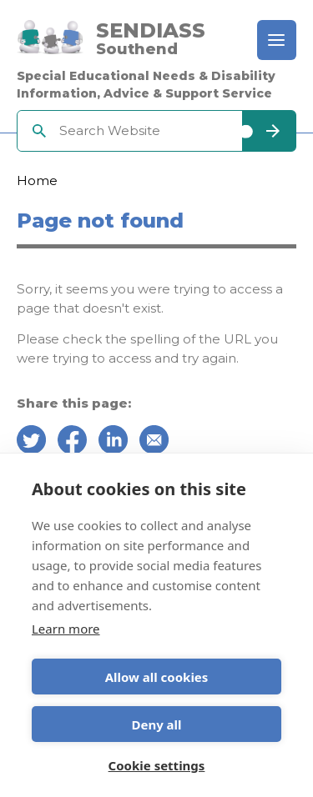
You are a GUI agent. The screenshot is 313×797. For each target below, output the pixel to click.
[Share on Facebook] (72, 442)
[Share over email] (154, 442)
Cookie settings (157, 765)
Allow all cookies (157, 677)
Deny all (156, 724)
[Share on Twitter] (31, 442)
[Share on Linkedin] (113, 442)
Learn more (66, 628)
